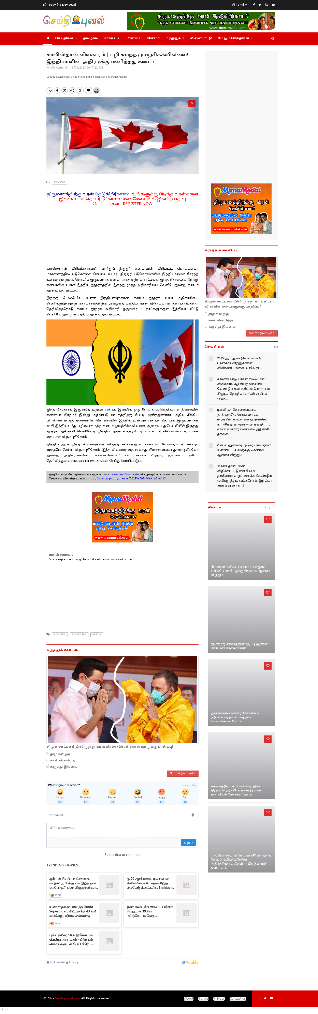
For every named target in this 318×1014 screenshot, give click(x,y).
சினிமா (153, 38)
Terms (203, 999)
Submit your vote (182, 773)
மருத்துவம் (175, 38)
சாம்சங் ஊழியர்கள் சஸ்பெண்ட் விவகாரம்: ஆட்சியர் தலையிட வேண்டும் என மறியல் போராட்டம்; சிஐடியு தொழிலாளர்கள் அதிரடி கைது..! (244, 389)
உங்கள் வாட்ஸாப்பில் (123, 474)
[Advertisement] (122, 235)
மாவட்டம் (113, 38)
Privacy (219, 999)
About (188, 999)
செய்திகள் (66, 38)
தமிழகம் (90, 38)
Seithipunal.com (67, 999)
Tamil (239, 5)
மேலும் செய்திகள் (235, 38)
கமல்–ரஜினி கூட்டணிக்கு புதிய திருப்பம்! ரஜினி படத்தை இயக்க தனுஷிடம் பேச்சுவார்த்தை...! (236, 790)
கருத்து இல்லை (63, 767)
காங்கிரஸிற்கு (62, 760)
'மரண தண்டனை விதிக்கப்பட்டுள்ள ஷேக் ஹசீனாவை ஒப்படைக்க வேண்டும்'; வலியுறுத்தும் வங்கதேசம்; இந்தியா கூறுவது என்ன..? (245, 476)
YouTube (134, 38)
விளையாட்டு (201, 38)
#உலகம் (59, 182)
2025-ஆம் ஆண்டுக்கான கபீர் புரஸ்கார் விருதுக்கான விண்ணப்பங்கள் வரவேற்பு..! (239, 363)
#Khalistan (79, 634)
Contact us (238, 999)
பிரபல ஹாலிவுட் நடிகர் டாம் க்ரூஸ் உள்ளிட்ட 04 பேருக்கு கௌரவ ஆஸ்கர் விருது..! (244, 450)
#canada (60, 634)
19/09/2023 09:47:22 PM (86, 68)
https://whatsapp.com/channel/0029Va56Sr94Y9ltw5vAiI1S (127, 478)
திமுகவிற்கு (60, 754)
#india (96, 634)
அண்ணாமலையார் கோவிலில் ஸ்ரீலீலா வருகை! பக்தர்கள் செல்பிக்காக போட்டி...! (235, 717)
